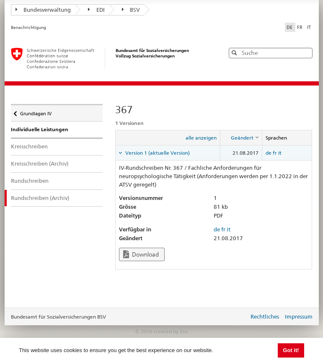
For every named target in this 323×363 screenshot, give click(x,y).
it (280, 153)
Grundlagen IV (36, 111)
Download (141, 254)
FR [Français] (300, 27)
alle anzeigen (201, 138)
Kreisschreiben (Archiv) (39, 163)
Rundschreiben (30, 180)
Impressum (299, 316)
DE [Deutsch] (290, 27)
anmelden (236, 317)
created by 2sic (171, 331)
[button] (305, 52)
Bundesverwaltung (43, 10)
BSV (131, 10)
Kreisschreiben (29, 146)
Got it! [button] (291, 350)
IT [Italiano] (309, 27)
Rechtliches (265, 316)
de (268, 153)
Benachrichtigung (28, 27)
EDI (96, 10)
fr (275, 153)
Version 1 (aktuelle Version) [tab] (157, 153)
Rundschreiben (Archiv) (46, 197)
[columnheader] (241, 137)
